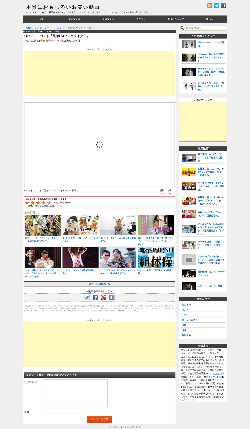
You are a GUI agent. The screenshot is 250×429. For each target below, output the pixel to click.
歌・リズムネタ (189, 319)
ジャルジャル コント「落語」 (211, 44)
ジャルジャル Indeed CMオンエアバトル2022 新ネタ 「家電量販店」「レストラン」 (211, 228)
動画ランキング (176, 19)
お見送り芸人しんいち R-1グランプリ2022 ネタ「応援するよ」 (211, 172)
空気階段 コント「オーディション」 (211, 273)
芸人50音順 (74, 19)
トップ (40, 19)
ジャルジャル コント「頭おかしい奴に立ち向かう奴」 (211, 86)
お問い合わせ (210, 19)
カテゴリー (142, 19)
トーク (185, 314)
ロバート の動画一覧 (99, 283)
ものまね (186, 304)
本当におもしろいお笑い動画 (63, 7)
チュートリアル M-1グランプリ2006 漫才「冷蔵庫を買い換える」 (211, 72)
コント (185, 309)
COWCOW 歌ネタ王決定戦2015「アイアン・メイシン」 (211, 57)
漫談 (184, 330)
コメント (30, 382)
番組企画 (186, 335)
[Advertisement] (99, 73)
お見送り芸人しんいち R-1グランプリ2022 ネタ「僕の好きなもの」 (211, 200)
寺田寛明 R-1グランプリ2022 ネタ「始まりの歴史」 (210, 157)
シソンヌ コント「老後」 (211, 285)
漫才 (184, 325)
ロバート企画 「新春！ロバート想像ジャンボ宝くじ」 (211, 245)
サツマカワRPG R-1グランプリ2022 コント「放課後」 (211, 186)
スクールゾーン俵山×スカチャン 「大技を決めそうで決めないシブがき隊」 (211, 260)
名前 (26, 411)
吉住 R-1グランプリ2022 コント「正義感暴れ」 (211, 214)
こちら (216, 373)
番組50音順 (108, 19)
